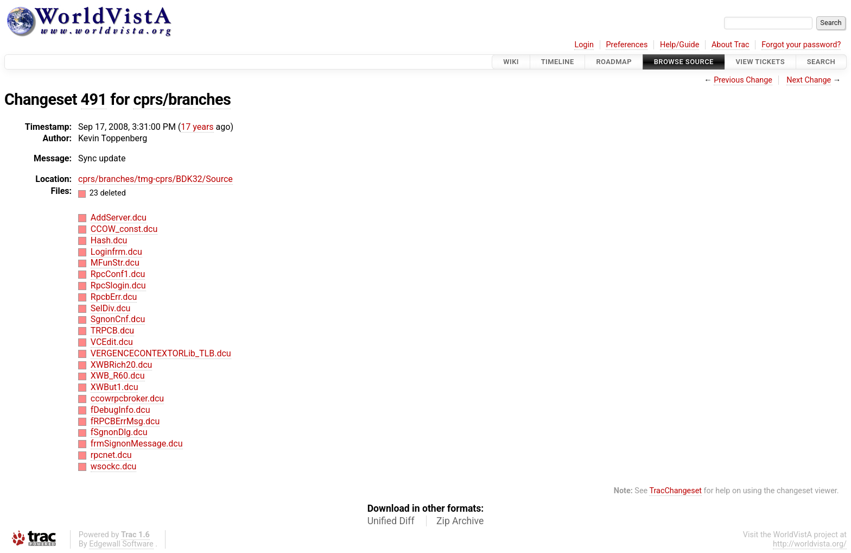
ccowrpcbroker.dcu (127, 398)
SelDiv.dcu (111, 308)
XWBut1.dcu (114, 387)
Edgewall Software (121, 544)
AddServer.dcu (119, 217)
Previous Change (743, 80)
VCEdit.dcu (112, 342)
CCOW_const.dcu (124, 229)
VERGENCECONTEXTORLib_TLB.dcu (161, 353)
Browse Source (684, 62)
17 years (197, 127)
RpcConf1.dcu (118, 274)
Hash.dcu (109, 240)
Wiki (511, 62)
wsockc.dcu (114, 466)
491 (94, 99)
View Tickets (760, 62)
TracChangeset (675, 490)
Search (821, 62)
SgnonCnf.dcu (118, 319)
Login (584, 44)
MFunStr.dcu (115, 262)
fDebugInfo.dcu (120, 410)
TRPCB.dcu (112, 330)
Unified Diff (391, 521)
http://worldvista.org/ (810, 544)
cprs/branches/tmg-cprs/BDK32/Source (155, 179)
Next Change (808, 80)
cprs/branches (182, 99)
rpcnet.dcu (111, 455)
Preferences (626, 44)
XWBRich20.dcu (122, 365)
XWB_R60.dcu (118, 375)
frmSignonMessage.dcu (137, 443)
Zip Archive (460, 521)
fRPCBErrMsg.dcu (125, 421)
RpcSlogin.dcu (118, 285)
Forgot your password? (801, 44)
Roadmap (614, 62)
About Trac (731, 44)
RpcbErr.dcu (114, 297)
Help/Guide (679, 44)
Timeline (557, 62)
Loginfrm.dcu (116, 252)
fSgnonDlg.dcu (119, 432)
